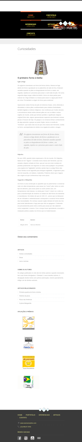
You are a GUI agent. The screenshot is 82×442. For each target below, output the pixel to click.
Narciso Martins (35, 225)
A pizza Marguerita (25, 303)
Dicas (21, 257)
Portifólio (51, 15)
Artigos (51, 24)
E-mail (39, 438)
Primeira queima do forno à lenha (30, 292)
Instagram (26, 438)
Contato (31, 33)
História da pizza (24, 296)
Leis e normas (23, 261)
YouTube (33, 438)
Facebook (20, 438)
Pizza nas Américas (25, 299)
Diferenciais (30, 24)
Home (30, 15)
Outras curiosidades (25, 254)
